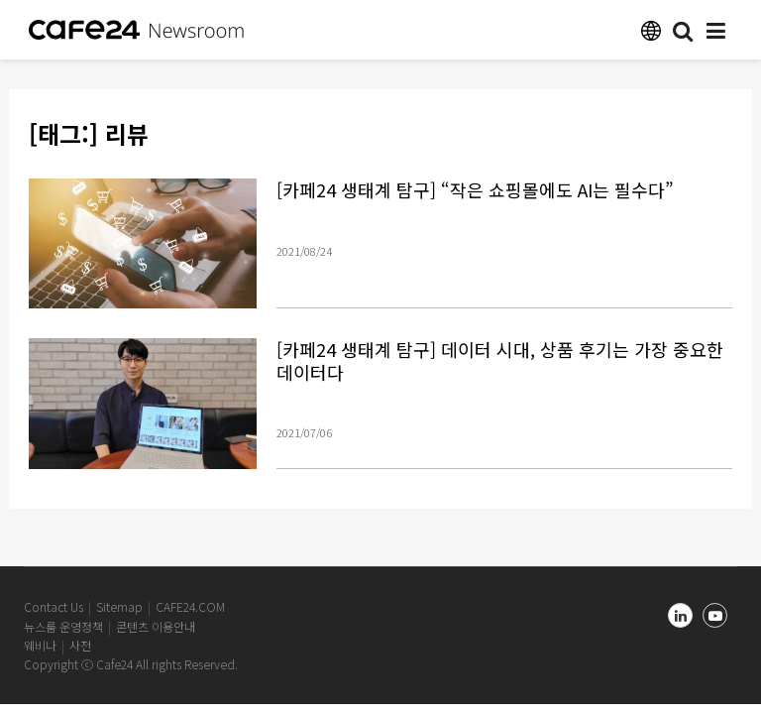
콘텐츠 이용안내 (155, 626)
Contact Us (53, 606)
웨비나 (40, 645)
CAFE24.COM (190, 606)
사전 (80, 645)
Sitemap (119, 606)
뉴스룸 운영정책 (63, 626)
